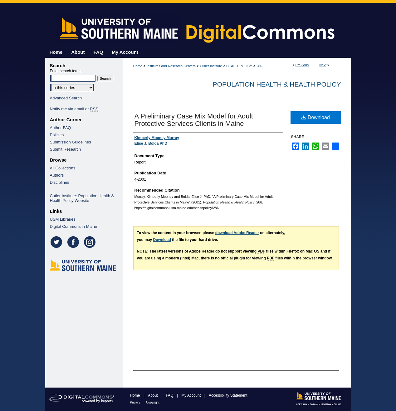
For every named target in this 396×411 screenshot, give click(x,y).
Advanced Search (66, 98)
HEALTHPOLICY (239, 66)
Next (322, 65)
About (153, 395)
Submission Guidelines (70, 142)
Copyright (152, 402)
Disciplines (59, 182)
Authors (57, 175)
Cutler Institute (211, 66)
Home (137, 66)
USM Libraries (63, 219)
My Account (191, 395)
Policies (57, 135)
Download (315, 117)
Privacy (135, 402)
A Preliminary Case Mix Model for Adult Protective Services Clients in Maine (193, 120)
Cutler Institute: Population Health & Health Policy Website (82, 198)
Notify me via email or (74, 109)
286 (259, 66)
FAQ (170, 395)
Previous (302, 65)
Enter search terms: (66, 71)
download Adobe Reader (237, 233)
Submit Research (65, 149)
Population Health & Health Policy (277, 84)
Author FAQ (60, 127)
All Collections (63, 168)
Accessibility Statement (228, 395)
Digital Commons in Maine (73, 226)
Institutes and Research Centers (171, 66)
